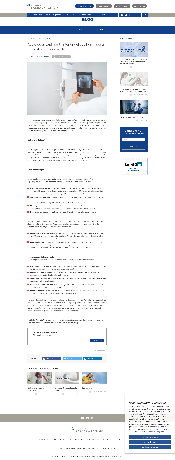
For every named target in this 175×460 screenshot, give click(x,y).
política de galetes (157, 432)
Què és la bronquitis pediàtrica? (35, 389)
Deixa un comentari (45, 394)
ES (135, 14)
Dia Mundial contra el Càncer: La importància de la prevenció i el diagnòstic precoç (133, 61)
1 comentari (143, 121)
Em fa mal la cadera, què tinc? (132, 117)
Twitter (68, 359)
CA (139, 14)
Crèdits (101, 456)
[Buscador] (144, 15)
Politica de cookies (74, 456)
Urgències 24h (104, 6)
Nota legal (62, 456)
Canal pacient (122, 6)
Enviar (133, 146)
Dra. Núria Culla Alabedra (39, 56)
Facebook (48, 359)
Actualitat (118, 440)
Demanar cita (86, 6)
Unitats (66, 440)
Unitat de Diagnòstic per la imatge (66, 389)
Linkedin (88, 359)
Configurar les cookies (150, 447)
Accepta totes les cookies (150, 437)
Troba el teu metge (78, 440)
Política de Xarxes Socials (89, 456)
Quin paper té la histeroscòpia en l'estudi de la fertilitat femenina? (133, 90)
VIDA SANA (98, 30)
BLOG (87, 19)
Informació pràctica (95, 440)
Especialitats (56, 440)
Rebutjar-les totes (150, 442)
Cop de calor (87, 388)
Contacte (55, 456)
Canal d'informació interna (114, 456)
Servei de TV (139, 6)
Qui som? (108, 440)
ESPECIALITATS (78, 30)
